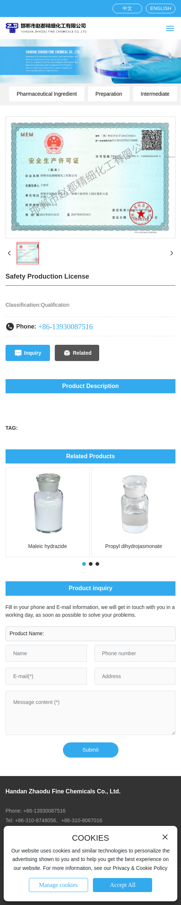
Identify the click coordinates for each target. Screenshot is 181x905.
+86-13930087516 (65, 327)
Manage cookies (58, 885)
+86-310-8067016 (81, 820)
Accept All (122, 885)
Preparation (108, 94)
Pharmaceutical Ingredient (47, 94)
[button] (84, 564)
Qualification (55, 305)
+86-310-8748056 (35, 820)
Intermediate (155, 94)
